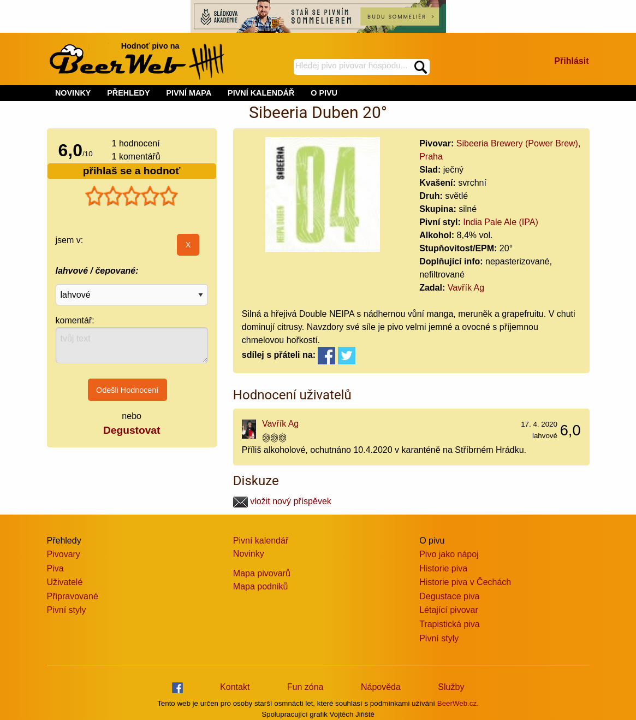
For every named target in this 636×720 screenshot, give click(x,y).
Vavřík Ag (466, 287)
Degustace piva (449, 596)
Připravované (72, 596)
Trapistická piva (449, 624)
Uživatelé (65, 582)
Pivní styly (66, 610)
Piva (55, 568)
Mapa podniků (260, 586)
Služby (451, 687)
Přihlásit (571, 61)
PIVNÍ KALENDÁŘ (261, 92)
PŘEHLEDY (128, 92)
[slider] (131, 196)
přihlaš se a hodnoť (132, 170)
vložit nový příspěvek (282, 501)
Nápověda (381, 687)
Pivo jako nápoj (449, 554)
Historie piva (443, 568)
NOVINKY (73, 92)
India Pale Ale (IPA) (500, 222)
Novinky (248, 553)
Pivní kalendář (260, 540)
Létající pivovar (448, 610)
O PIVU (324, 92)
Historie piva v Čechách (465, 582)
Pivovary (63, 554)
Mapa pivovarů (261, 573)
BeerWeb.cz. (458, 703)
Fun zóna (305, 687)
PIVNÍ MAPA (188, 92)
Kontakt (234, 687)
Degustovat (131, 430)
